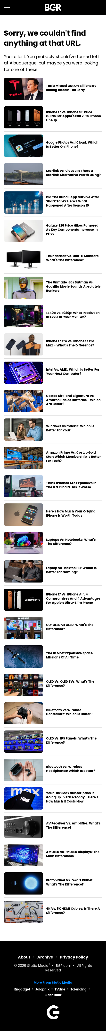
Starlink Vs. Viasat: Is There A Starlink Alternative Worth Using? (73, 173)
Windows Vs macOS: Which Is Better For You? (70, 428)
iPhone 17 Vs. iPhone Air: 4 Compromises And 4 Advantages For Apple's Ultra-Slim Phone (73, 599)
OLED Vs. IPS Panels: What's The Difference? (71, 741)
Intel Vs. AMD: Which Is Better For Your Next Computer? (72, 372)
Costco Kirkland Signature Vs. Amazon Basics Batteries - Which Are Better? (73, 400)
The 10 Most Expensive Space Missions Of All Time (69, 655)
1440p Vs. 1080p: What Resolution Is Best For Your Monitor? (73, 315)
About (24, 957)
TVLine (60, 989)
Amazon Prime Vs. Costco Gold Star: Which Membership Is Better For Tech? (73, 457)
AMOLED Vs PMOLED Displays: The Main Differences (72, 854)
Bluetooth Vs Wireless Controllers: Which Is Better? (69, 712)
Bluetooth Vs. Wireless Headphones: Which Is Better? (70, 769)
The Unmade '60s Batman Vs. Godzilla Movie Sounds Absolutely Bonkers (73, 287)
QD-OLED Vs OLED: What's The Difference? (69, 627)
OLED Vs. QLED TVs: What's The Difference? (70, 684)
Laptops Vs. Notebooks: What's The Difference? (71, 542)
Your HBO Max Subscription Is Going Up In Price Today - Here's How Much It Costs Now (72, 797)
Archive (45, 957)
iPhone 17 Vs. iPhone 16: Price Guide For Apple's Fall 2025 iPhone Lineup (73, 116)
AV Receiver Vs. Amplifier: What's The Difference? (73, 826)
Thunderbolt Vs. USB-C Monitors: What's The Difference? (72, 258)
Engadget (22, 989)
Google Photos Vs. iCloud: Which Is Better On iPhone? (72, 145)
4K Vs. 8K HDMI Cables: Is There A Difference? (73, 911)
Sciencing (78, 989)
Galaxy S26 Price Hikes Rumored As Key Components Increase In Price (72, 230)
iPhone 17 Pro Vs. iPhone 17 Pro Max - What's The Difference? (70, 343)
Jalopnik (42, 989)
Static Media (37, 966)
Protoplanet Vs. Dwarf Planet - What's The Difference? (70, 882)
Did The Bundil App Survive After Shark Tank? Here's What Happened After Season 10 (72, 201)
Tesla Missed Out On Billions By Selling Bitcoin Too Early (71, 88)
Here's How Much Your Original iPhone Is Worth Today (71, 514)
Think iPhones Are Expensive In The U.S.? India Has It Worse (71, 485)
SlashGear (53, 995)
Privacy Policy (74, 957)
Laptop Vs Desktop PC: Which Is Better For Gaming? (71, 570)
